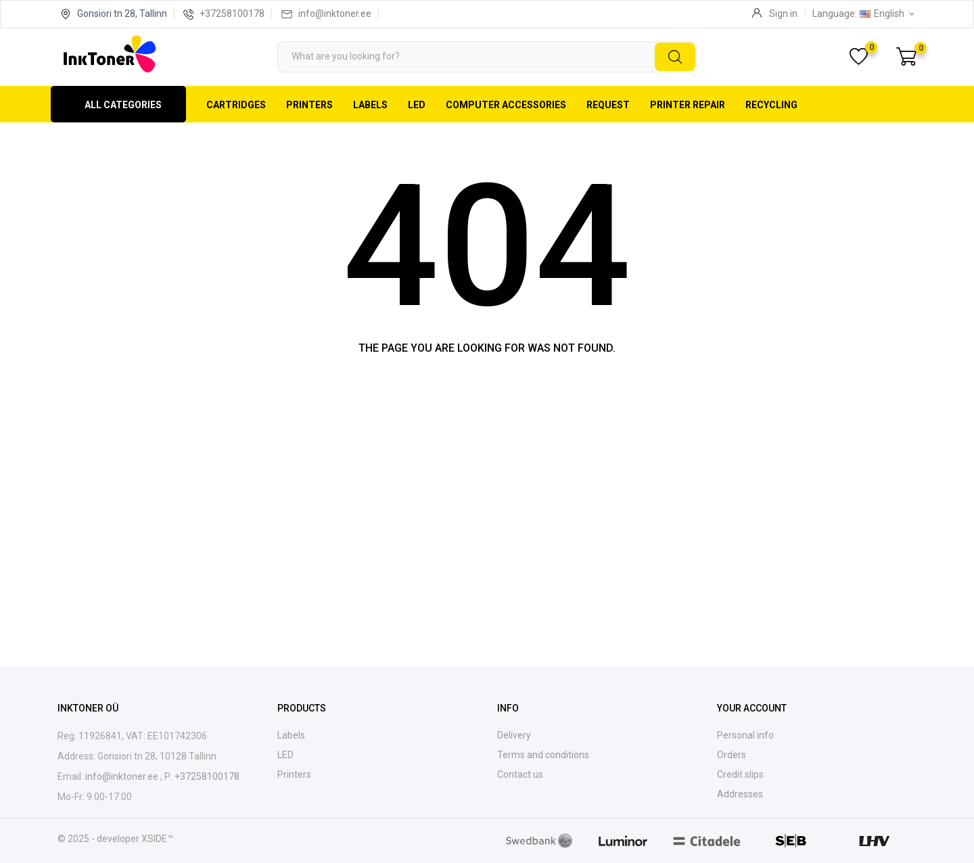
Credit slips (740, 774)
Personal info (745, 735)
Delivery (514, 735)
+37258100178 (232, 13)
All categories (123, 104)
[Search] (487, 56)
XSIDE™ (157, 838)
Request (608, 104)
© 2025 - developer (99, 838)
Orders (731, 754)
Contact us (520, 774)
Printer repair (687, 104)
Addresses (740, 794)
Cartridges (236, 104)
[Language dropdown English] (888, 13)
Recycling (771, 104)
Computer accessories (506, 104)
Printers (309, 104)
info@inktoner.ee (334, 13)
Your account (752, 708)
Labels (370, 104)
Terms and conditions (543, 754)
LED (416, 104)
